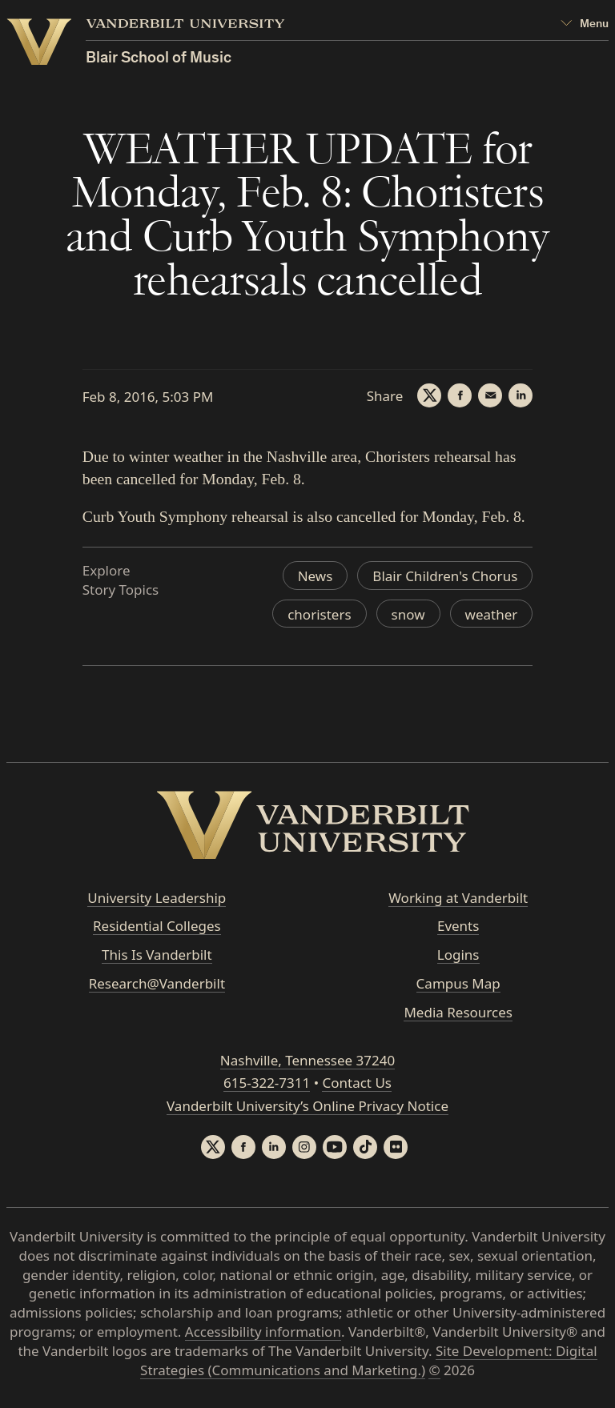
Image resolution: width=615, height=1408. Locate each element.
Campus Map (458, 983)
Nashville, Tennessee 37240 (307, 1060)
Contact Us (357, 1082)
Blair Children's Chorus (444, 576)
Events (458, 926)
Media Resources (458, 1012)
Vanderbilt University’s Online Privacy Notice (307, 1106)
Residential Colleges (157, 926)
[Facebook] (460, 395)
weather (491, 614)
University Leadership (156, 898)
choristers (319, 614)
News (315, 576)
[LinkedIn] (520, 395)
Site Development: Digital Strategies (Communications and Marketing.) (368, 1360)
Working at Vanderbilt (458, 898)
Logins (458, 954)
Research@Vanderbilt (157, 983)
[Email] (490, 395)
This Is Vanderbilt (157, 954)
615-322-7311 (266, 1082)
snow (408, 614)
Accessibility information (263, 1331)
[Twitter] (429, 395)
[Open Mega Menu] (585, 24)
